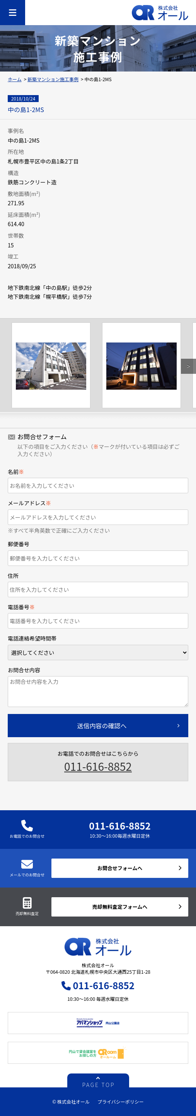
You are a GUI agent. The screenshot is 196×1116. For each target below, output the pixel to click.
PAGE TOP (98, 1084)
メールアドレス (29, 503)
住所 (13, 575)
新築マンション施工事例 (52, 79)
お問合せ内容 (24, 670)
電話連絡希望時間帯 (32, 638)
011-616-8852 (98, 766)
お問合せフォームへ (120, 868)
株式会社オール (160, 12)
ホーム (15, 79)
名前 (16, 471)
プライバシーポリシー (120, 1101)
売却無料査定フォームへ (120, 906)
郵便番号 (18, 544)
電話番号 (21, 607)
